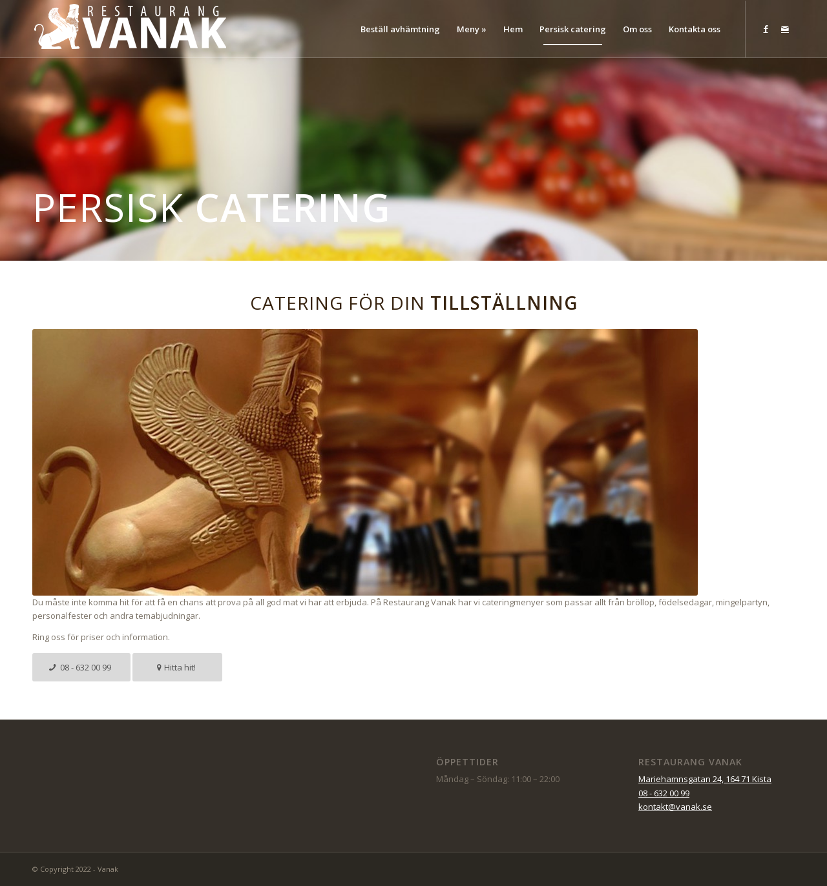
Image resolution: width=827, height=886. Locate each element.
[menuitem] (400, 29)
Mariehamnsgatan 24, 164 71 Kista (704, 779)
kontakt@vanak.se (675, 806)
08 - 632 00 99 (663, 793)
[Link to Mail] (785, 28)
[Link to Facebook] (765, 28)
